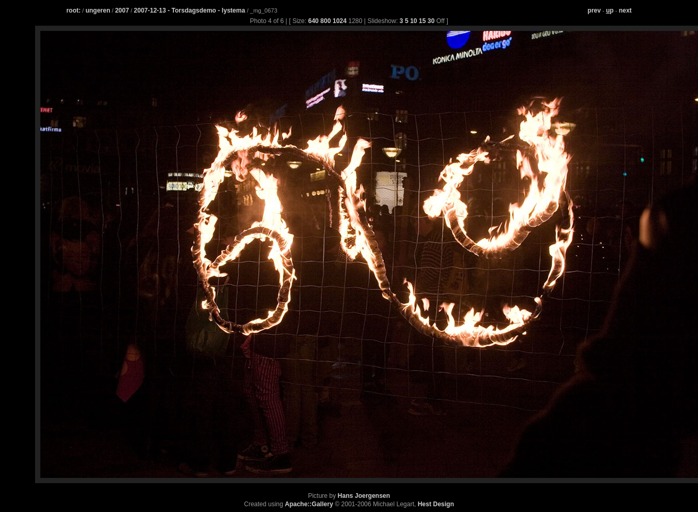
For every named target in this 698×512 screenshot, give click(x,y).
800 (325, 21)
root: (74, 10)
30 (431, 21)
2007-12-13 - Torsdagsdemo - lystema (190, 10)
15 (422, 21)
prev (594, 10)
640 (313, 21)
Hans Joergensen (364, 495)
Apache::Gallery (309, 504)
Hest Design (436, 504)
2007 (122, 10)
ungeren (97, 10)
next (625, 10)
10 (413, 21)
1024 (340, 21)
